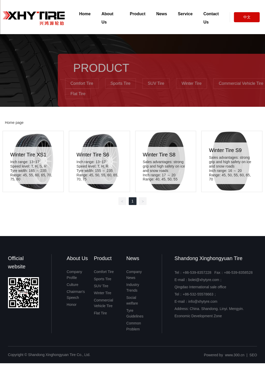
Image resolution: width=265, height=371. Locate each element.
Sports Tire (173, 83)
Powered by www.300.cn (224, 355)
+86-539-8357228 (197, 272)
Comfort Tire (134, 83)
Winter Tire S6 (93, 154)
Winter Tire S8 (159, 154)
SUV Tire (208, 83)
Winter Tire (244, 83)
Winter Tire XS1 (28, 154)
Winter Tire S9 (225, 150)
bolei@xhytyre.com (203, 280)
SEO (253, 355)
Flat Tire (130, 94)
